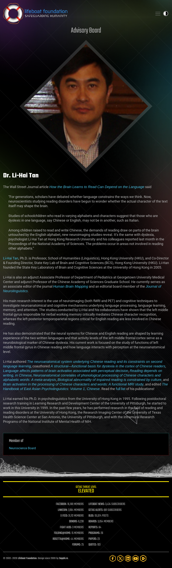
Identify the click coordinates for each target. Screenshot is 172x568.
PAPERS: (92, 539)
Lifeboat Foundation (27, 558)
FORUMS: (76, 544)
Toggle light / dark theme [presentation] (165, 13)
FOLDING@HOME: (62, 533)
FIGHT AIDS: (66, 527)
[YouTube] (136, 558)
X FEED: (64, 515)
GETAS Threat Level (86, 490)
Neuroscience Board (22, 448)
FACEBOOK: (61, 504)
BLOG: (91, 515)
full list (120, 389)
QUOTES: (92, 544)
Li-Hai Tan (10, 258)
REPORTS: (93, 527)
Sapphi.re (63, 558)
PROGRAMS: (94, 533)
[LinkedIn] (128, 558)
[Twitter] (120, 558)
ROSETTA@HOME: (61, 539)
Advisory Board (86, 30)
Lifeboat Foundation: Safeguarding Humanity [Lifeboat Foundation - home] (76, 13)
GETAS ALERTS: (95, 510)
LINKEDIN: (62, 510)
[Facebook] (113, 558)
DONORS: (73, 521)
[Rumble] (143, 558)
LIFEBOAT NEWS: (96, 504)
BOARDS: (92, 521)
